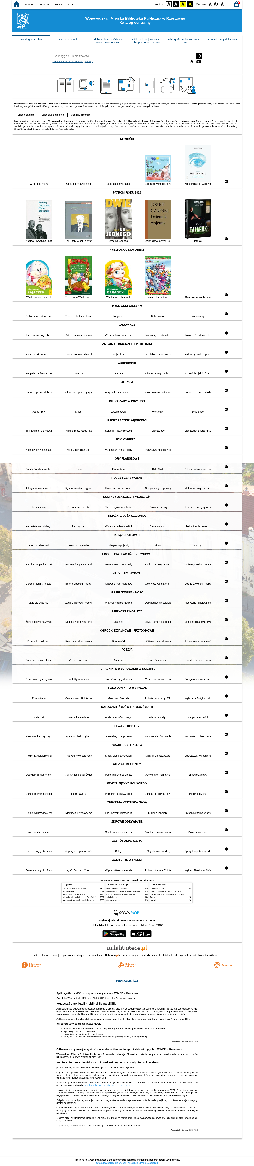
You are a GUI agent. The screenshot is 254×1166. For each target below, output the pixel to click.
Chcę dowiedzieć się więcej (111, 1163)
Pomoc (58, 4)
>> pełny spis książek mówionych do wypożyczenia (109, 1085)
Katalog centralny (31, 39)
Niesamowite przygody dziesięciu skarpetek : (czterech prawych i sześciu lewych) (95, 900)
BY (190, 3)
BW (176, 3)
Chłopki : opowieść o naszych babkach (121, 894)
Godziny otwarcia (80, 114)
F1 (216, 3)
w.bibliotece (110, 955)
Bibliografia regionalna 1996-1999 (184, 41)
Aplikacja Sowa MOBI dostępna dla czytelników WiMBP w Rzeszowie (97, 993)
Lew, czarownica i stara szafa (74, 889)
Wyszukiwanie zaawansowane (68, 61)
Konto (71, 4)
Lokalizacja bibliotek (53, 114)
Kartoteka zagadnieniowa (222, 39)
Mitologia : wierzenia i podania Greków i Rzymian (82, 897)
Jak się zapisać (26, 114)
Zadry (152, 897)
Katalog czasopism (69, 39)
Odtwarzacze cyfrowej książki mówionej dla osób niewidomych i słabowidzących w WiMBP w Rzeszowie (119, 1049)
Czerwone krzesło (113, 900)
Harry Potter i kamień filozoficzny (76, 894)
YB (183, 3)
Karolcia (153, 900)
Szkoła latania (68, 891)
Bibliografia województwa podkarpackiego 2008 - (107, 41)
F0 (210, 3)
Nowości (29, 4)
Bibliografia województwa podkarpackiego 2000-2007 (146, 41)
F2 (224, 3)
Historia (44, 4)
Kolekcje (89, 61)
